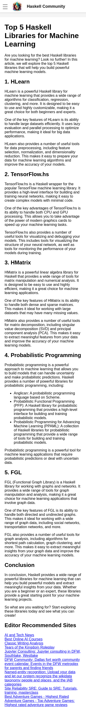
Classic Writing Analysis (24, 643)
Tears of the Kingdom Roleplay (30, 647)
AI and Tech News (19, 635)
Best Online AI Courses (23, 639)
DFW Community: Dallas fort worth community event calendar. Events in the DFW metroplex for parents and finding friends (42, 664)
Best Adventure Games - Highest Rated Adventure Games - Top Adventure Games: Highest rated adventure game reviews (40, 701)
